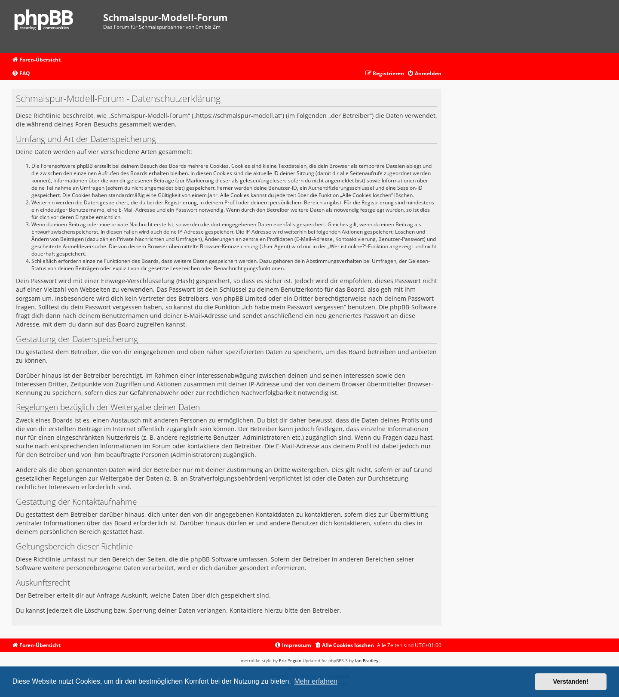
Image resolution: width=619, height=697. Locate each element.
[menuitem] (21, 74)
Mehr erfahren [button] (315, 681)
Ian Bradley (366, 660)
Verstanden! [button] (570, 681)
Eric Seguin (290, 660)
